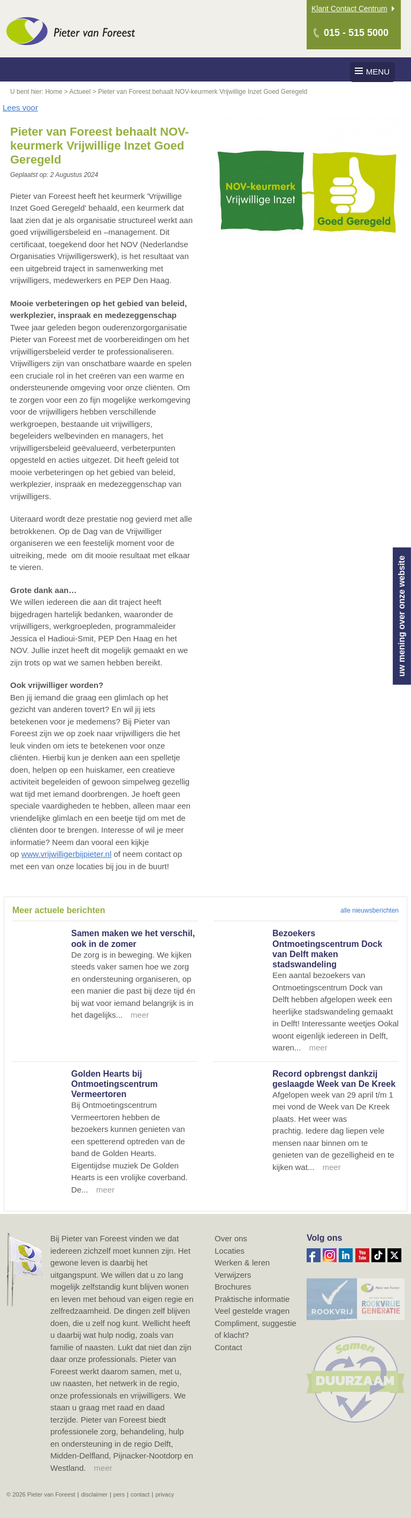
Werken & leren (242, 1262)
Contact (228, 1347)
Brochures (233, 1286)
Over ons (231, 1238)
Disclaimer (94, 1494)
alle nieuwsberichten (369, 910)
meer (103, 1467)
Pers (119, 1494)
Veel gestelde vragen (252, 1310)
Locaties (230, 1250)
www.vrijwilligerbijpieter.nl (66, 853)
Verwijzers (233, 1274)
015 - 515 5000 (356, 32)
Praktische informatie (252, 1299)
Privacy (164, 1494)
